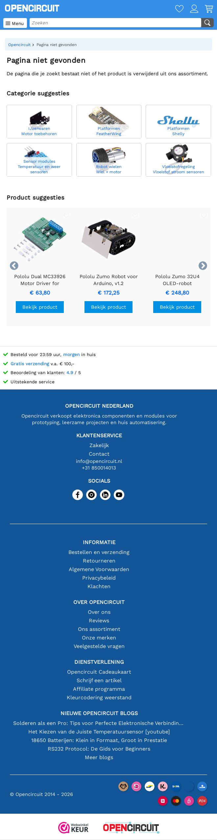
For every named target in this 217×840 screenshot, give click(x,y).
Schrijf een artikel (99, 680)
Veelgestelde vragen (99, 646)
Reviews (99, 620)
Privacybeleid (99, 578)
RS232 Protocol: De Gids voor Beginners (99, 749)
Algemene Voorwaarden (99, 569)
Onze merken (99, 638)
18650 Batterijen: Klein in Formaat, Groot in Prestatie (99, 740)
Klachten (98, 586)
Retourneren (99, 561)
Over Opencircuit (99, 602)
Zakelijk (99, 445)
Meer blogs (99, 757)
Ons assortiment (99, 629)
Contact (99, 454)
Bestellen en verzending (99, 552)
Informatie (99, 542)
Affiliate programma (99, 689)
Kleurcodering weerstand (99, 697)
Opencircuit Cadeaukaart (99, 672)
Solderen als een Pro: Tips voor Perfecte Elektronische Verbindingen (99, 723)
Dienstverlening (99, 662)
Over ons (99, 612)
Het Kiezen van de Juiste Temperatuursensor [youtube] (99, 732)
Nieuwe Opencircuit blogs (99, 713)
